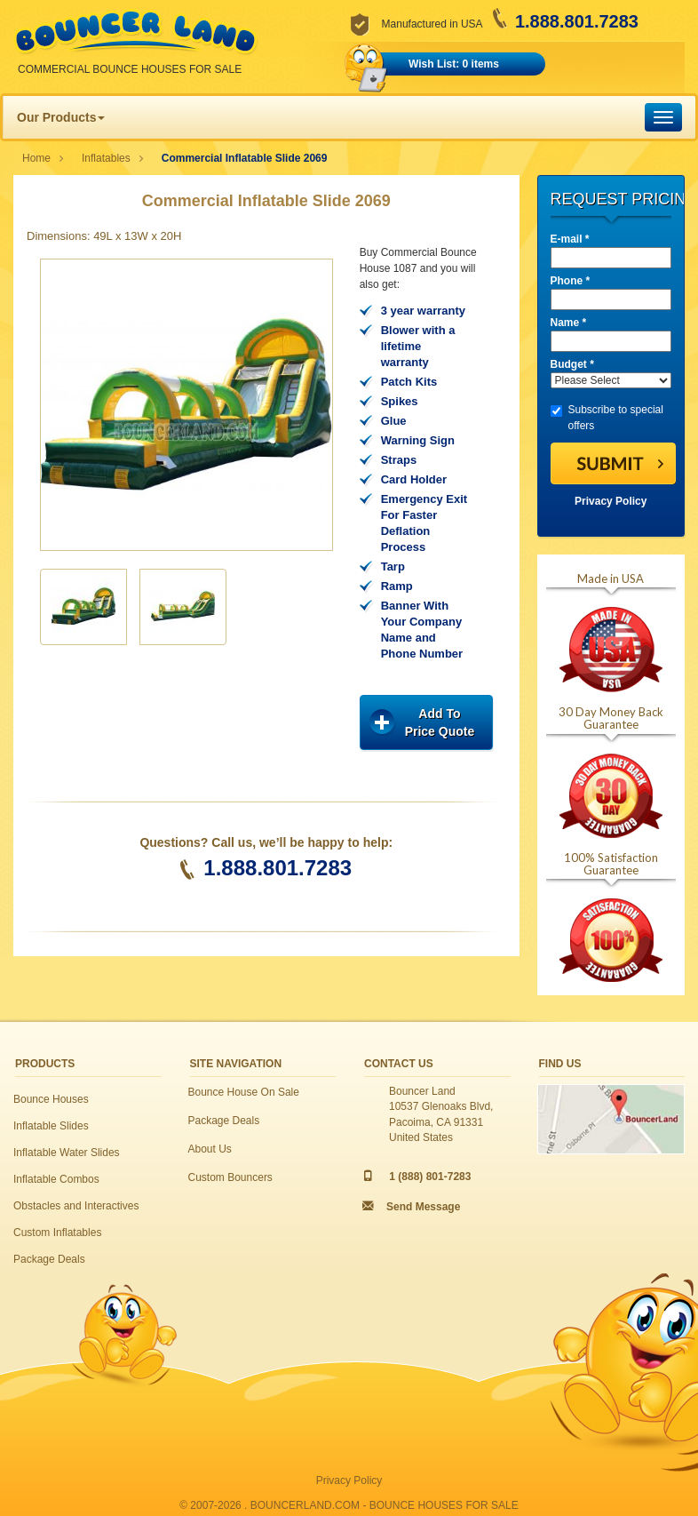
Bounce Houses (51, 1099)
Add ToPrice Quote (440, 722)
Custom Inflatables (57, 1232)
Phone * (571, 281)
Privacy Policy (610, 501)
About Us (210, 1149)
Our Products (61, 117)
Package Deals (49, 1259)
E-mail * (570, 239)
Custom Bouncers (230, 1177)
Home (36, 158)
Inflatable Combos (56, 1179)
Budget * (572, 364)
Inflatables (106, 158)
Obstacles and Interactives (76, 1206)
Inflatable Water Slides (66, 1152)
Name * (569, 322)
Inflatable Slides (51, 1126)
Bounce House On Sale (243, 1092)
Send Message (423, 1207)
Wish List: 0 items (453, 64)
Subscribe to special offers (607, 417)
